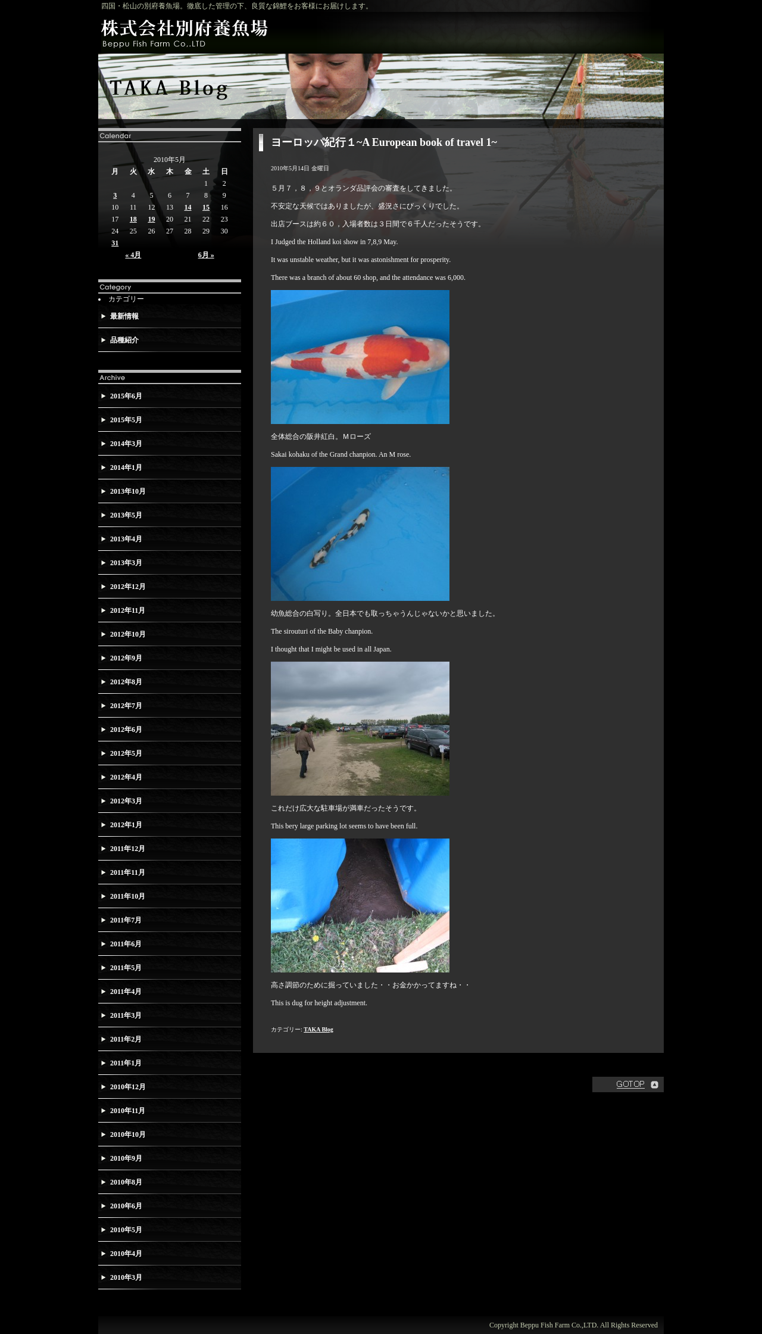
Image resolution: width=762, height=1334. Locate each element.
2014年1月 (126, 467)
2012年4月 (126, 777)
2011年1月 (126, 1063)
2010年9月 (126, 1158)
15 (206, 207)
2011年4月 (126, 991)
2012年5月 (126, 753)
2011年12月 (127, 848)
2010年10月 (128, 1134)
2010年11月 (127, 1111)
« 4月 (133, 255)
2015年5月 (126, 420)
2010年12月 (128, 1087)
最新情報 (124, 316)
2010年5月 (126, 1230)
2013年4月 (126, 539)
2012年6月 (126, 729)
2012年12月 (128, 586)
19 (151, 219)
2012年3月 (126, 801)
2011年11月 (127, 872)
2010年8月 (126, 1182)
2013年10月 (128, 491)
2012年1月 (126, 825)
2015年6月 (126, 396)
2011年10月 (127, 896)
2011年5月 (126, 968)
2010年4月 (126, 1253)
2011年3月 (126, 1015)
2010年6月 (126, 1206)
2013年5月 (126, 515)
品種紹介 (124, 340)
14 (188, 207)
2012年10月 (128, 634)
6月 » (206, 255)
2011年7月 (126, 920)
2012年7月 (126, 706)
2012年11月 (127, 610)
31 (114, 243)
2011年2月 (126, 1039)
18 (133, 219)
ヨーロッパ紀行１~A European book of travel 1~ (384, 142)
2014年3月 (126, 444)
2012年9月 (126, 658)
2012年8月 (126, 682)
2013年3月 (126, 563)
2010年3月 (126, 1277)
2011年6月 (126, 944)
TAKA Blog (318, 1029)
